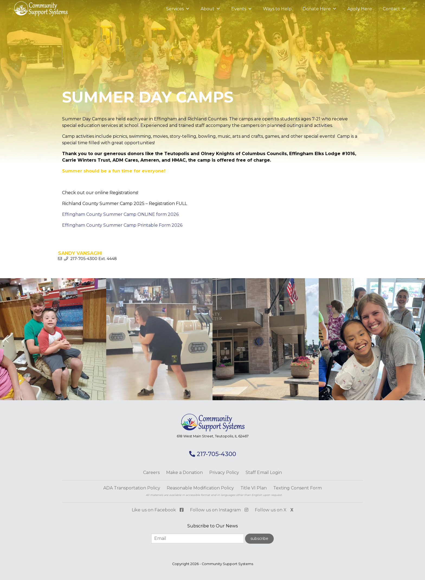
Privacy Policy (224, 472)
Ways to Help (277, 8)
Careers (151, 472)
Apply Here (359, 8)
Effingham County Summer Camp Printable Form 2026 (122, 225)
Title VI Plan (253, 488)
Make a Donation (184, 472)
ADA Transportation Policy (131, 488)
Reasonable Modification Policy (200, 488)
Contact (394, 9)
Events (241, 9)
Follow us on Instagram (219, 509)
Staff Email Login (264, 472)
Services (177, 9)
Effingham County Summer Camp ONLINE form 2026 (120, 214)
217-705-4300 (212, 454)
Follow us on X (274, 509)
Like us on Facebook (157, 509)
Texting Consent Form (297, 488)
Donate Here (319, 9)
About (210, 9)
